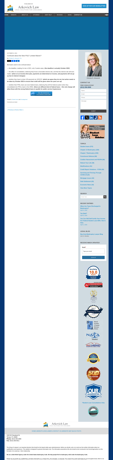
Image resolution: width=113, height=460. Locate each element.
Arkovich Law (24, 454)
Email (84, 238)
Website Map (67, 420)
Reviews (65, 15)
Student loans (15, 99)
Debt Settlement (86, 178)
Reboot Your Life (86, 161)
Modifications (85, 164)
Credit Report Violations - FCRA (90, 167)
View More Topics (85, 184)
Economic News (86, 181)
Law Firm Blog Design (98, 454)
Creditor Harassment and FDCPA (91, 158)
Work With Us (86, 15)
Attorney (41, 15)
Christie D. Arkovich (93, 65)
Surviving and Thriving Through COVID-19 (92, 171)
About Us (30, 15)
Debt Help (53, 15)
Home (9, 15)
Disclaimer (49, 420)
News (75, 15)
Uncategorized (24, 99)
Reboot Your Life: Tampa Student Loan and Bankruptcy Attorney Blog (24, 7)
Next (22, 110)
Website (19, 15)
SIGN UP (93, 248)
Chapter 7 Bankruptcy (88, 152)
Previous (10, 110)
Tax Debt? (83, 207)
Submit (93, 111)
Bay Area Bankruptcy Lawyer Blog (90, 225)
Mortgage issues (86, 175)
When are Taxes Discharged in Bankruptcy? (93, 202)
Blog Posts (76, 420)
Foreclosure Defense (87, 155)
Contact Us (100, 15)
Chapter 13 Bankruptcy (88, 149)
